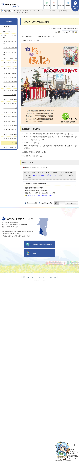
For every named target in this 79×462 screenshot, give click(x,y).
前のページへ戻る (32, 203)
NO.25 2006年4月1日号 (10, 121)
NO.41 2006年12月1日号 (10, 48)
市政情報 (61, 5)
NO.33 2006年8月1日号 (10, 86)
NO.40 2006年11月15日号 (10, 53)
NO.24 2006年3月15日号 (10, 125)
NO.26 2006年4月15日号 (10, 116)
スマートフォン (71, 203)
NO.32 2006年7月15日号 (10, 90)
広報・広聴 (32, 10)
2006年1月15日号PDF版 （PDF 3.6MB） (37, 167)
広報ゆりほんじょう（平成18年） (58, 10)
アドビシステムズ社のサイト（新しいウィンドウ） (45, 175)
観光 (54, 5)
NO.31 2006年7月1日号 (10, 95)
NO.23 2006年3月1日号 (10, 130)
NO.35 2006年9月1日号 (10, 77)
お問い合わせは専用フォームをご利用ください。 (43, 195)
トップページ (17, 10)
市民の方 (47, 5)
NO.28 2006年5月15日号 (10, 108)
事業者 (68, 5)
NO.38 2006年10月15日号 (10, 63)
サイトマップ (52, 277)
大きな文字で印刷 (69, 32)
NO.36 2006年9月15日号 (10, 73)
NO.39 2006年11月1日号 (10, 58)
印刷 (56, 32)
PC (62, 203)
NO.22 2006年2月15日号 (10, 134)
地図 (34, 253)
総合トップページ (28, 277)
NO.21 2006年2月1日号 (10, 138)
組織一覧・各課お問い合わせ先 (42, 244)
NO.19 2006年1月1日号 (10, 147)
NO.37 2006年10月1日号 (10, 68)
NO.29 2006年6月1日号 (10, 103)
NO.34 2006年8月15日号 (10, 82)
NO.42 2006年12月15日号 (10, 42)
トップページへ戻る (46, 203)
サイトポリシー (40, 277)
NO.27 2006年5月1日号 (10, 112)
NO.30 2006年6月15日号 (10, 99)
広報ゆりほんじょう (42, 10)
